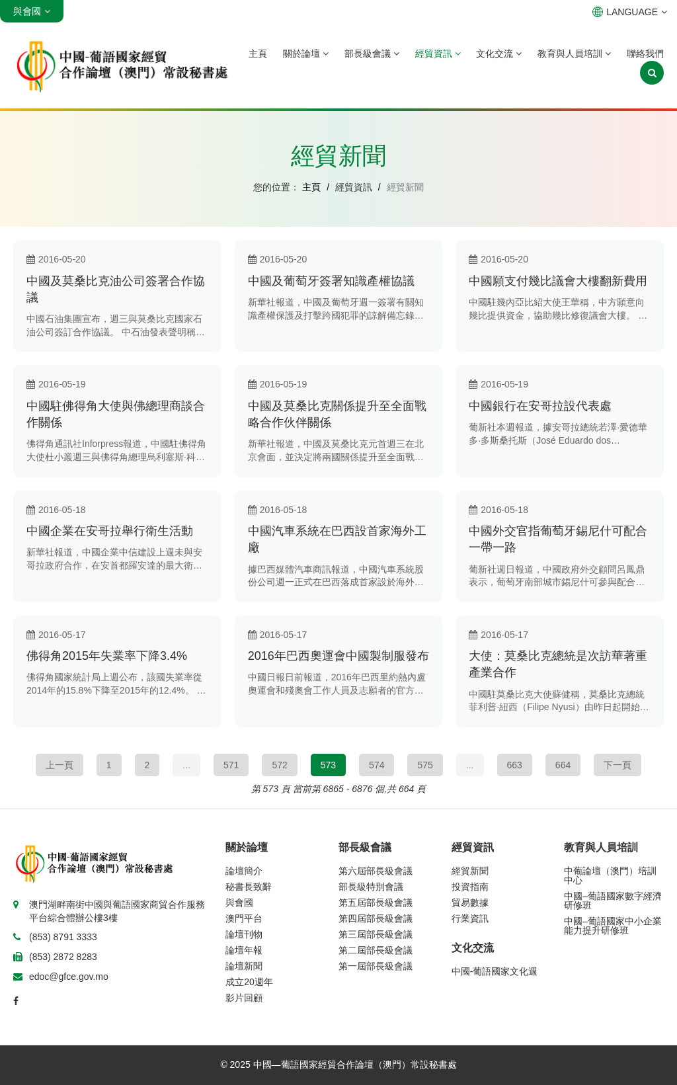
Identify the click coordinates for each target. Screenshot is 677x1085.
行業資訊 (470, 918)
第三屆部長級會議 (375, 934)
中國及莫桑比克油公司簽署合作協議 (115, 289)
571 (231, 765)
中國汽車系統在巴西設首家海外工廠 (337, 539)
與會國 (239, 902)
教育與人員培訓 (574, 53)
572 (279, 765)
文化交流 (499, 53)
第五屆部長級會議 (375, 902)
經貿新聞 (470, 870)
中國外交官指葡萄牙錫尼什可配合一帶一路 (558, 539)
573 (328, 765)
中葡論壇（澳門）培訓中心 (610, 875)
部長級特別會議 (370, 886)
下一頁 (617, 765)
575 (424, 765)
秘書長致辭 (248, 886)
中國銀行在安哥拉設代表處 (540, 406)
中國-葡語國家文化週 (495, 971)
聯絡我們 (645, 53)
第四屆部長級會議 (375, 918)
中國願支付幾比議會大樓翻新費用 (558, 281)
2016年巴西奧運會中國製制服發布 (338, 656)
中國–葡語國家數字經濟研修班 (613, 900)
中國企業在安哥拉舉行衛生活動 (109, 531)
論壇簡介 (243, 870)
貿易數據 (470, 902)
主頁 (258, 53)
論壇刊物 (243, 934)
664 (563, 765)
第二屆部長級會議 (375, 950)
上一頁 (59, 765)
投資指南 (470, 886)
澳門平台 (243, 918)
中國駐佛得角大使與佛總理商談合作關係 (115, 414)
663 (514, 765)
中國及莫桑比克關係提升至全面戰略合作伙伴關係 (337, 414)
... (186, 765)
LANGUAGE (629, 12)
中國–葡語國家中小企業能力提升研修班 (613, 926)
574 (376, 765)
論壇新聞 (243, 966)
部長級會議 (371, 53)
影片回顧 (243, 997)
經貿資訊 (438, 53)
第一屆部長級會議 (375, 966)
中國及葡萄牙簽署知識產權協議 (331, 281)
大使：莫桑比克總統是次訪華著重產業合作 (558, 664)
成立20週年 (249, 982)
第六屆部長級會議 (375, 870)
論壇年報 (243, 950)
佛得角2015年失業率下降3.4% (106, 656)
